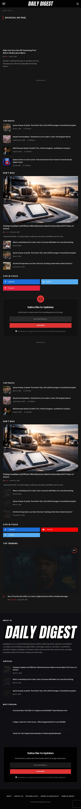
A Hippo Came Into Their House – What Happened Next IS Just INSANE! (39, 722)
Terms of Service (67, 796)
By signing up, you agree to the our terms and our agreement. (40, 331)
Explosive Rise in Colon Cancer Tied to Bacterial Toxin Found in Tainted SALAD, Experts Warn (42, 160)
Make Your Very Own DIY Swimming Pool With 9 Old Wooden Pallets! (19, 51)
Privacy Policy (54, 331)
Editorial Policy (32, 796)
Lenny (7, 232)
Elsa (6, 57)
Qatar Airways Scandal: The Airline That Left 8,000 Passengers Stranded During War (44, 125)
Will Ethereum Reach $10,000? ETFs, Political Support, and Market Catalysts (41, 148)
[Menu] (3, 3)
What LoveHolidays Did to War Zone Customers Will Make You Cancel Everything (43, 242)
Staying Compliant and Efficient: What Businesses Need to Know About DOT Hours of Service (38, 227)
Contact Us (18, 796)
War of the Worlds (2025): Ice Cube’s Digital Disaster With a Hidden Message (38, 596)
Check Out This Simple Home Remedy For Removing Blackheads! (37, 733)
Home (5, 11)
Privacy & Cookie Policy (50, 796)
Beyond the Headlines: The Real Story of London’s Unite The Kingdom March (41, 137)
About (9, 796)
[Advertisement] (40, 98)
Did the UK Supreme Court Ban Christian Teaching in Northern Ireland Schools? (42, 263)
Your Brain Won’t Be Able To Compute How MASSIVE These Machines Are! (40, 710)
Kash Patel (12, 600)
